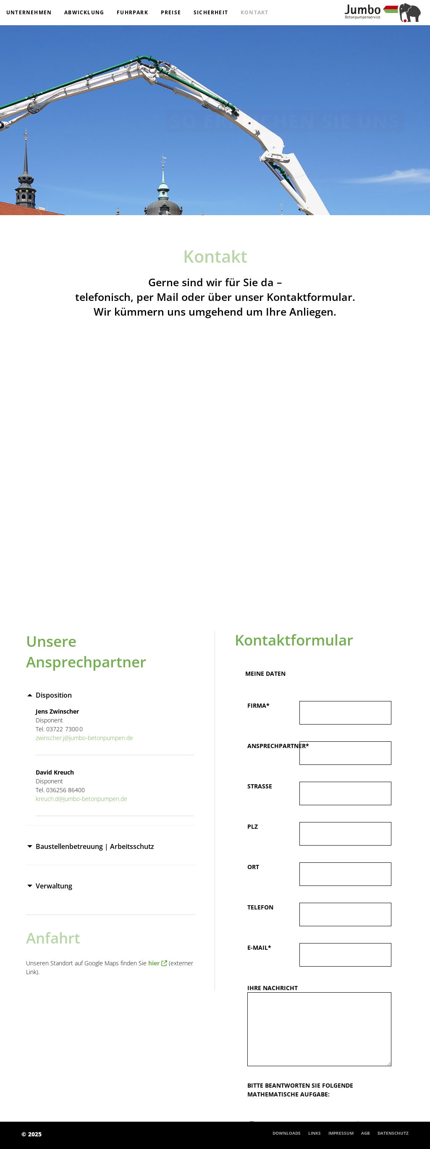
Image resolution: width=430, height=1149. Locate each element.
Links (314, 1133)
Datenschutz (393, 1133)
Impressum (341, 1133)
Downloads (287, 1133)
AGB (365, 1133)
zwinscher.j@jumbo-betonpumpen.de (84, 738)
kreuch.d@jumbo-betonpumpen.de (81, 799)
